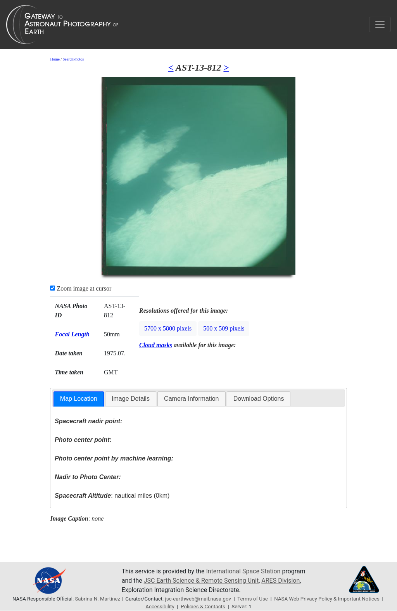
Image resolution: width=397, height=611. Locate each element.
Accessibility (159, 606)
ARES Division (280, 580)
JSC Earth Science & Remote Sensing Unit (201, 580)
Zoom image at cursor (80, 288)
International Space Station (243, 571)
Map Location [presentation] (78, 398)
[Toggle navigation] (380, 24)
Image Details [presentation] (131, 398)
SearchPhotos (73, 59)
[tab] (79, 399)
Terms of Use (252, 599)
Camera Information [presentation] (191, 398)
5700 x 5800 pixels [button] (168, 328)
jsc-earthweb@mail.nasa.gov (198, 599)
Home (54, 59)
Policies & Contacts (203, 606)
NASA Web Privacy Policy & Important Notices (327, 599)
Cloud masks (155, 345)
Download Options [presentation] (258, 398)
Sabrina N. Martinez (97, 599)
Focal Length (72, 334)
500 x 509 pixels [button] (223, 328)
